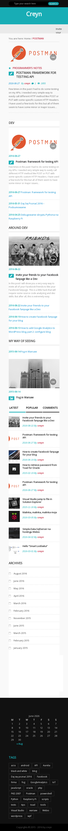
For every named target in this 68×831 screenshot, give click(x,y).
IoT (54, 782)
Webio (45, 810)
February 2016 (21, 610)
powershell (46, 793)
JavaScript (16, 787)
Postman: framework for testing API (36, 75)
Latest (13, 408)
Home (27, 38)
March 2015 (20, 633)
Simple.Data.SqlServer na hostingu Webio (36, 530)
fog (23, 782)
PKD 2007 (16, 793)
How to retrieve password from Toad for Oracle (39, 466)
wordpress (16, 816)
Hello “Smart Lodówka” (35, 546)
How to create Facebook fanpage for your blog (40, 453)
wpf (29, 816)
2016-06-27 (14, 83)
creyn (27, 83)
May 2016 (19, 588)
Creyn (34, 14)
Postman (30, 793)
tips (23, 804)
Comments (50, 408)
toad (32, 804)
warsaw (33, 810)
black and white (19, 771)
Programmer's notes (27, 68)
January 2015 (21, 648)
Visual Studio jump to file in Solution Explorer (37, 500)
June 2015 (19, 625)
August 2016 (20, 573)
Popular (32, 408)
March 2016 (20, 603)
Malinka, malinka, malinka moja (39, 512)
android (25, 765)
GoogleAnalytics (38, 782)
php (40, 787)
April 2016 (19, 595)
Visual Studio (17, 810)
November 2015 (22, 618)
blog (34, 771)
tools (43, 804)
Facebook (42, 776)
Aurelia (46, 765)
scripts (45, 799)
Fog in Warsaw (29, 351)
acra (13, 765)
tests (13, 804)
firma (14, 782)
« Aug (19, 743)
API (36, 765)
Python (14, 799)
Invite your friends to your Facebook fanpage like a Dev (38, 419)
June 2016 (19, 581)
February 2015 (21, 640)
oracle (29, 787)
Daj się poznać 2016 (21, 776)
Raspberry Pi (29, 799)
